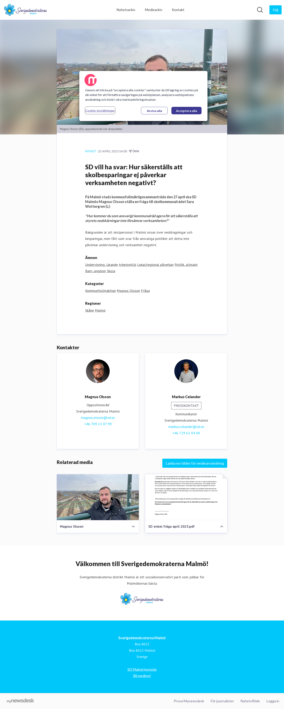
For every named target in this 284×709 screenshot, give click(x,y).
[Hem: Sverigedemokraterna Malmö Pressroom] (25, 9)
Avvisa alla (154, 111)
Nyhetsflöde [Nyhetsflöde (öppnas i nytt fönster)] (250, 701)
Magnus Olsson (128, 291)
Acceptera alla (186, 111)
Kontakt (178, 9)
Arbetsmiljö (127, 265)
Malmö (100, 310)
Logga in (272, 701)
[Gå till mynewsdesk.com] (20, 701)
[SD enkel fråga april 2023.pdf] (186, 497)
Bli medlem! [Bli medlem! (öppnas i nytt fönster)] (142, 676)
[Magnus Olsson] (98, 497)
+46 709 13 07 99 (98, 424)
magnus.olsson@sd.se (98, 418)
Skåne (89, 310)
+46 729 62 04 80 (186, 433)
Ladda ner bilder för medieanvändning (195, 463)
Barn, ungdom (95, 271)
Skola (111, 271)
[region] (143, 96)
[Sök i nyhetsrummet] (260, 10)
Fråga (145, 291)
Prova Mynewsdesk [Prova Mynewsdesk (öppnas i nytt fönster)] (189, 701)
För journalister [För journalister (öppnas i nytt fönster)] (222, 701)
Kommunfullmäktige (100, 291)
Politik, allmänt (186, 265)
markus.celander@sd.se (186, 427)
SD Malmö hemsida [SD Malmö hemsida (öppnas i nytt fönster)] (142, 669)
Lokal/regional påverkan (155, 265)
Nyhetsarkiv (125, 9)
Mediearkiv (153, 9)
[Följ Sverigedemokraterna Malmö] (275, 9)
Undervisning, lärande (101, 265)
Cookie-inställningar (100, 110)
